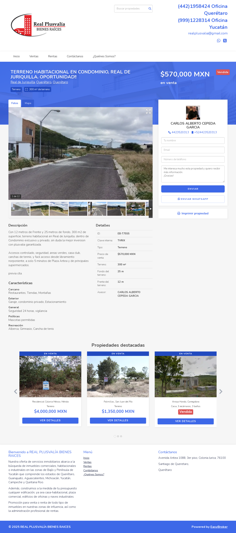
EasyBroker (219, 527)
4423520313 (180, 132)
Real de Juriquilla (23, 82)
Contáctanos (75, 56)
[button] (13, 391)
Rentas (52, 56)
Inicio (16, 56)
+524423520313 (205, 132)
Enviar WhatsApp (193, 199)
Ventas (33, 56)
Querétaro (44, 82)
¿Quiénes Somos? (104, 56)
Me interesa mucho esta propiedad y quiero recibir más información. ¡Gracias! (193, 174)
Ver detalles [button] (50, 420)
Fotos (14, 103)
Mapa (28, 103)
